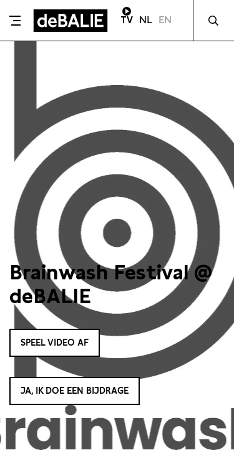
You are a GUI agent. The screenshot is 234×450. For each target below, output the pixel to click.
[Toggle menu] (15, 21)
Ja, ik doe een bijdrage (75, 391)
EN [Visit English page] (165, 20)
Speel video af (55, 343)
